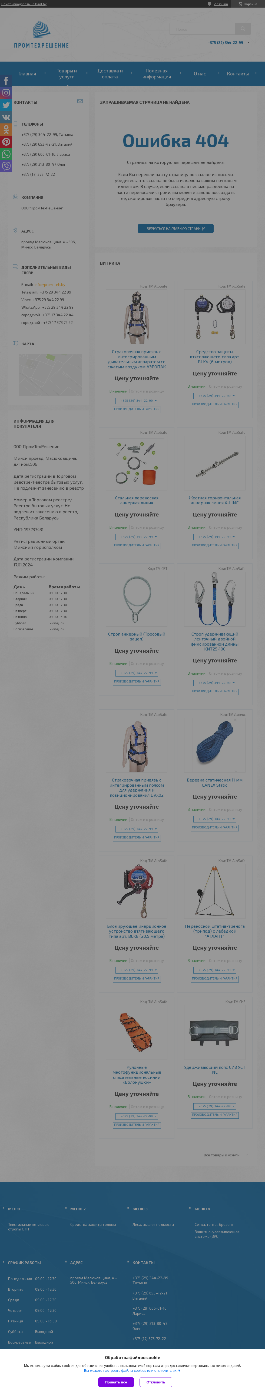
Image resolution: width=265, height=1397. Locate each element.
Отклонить (156, 1382)
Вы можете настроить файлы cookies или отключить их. (130, 1371)
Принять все (116, 1382)
